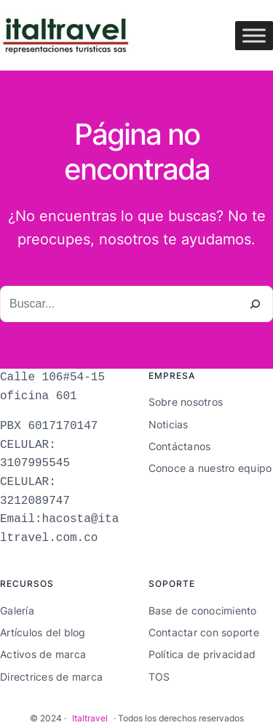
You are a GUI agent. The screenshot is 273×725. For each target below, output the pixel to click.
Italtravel (90, 718)
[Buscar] (254, 304)
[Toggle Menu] (254, 35)
